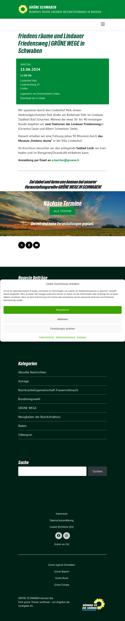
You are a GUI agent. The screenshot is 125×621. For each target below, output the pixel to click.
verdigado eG (25, 605)
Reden (22, 426)
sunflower (44, 602)
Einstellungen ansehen (62, 328)
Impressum (81, 337)
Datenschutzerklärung (65, 337)
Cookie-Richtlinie (46, 337)
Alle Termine (63, 211)
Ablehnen (62, 319)
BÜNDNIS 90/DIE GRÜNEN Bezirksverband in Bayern (65, 12)
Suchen (97, 471)
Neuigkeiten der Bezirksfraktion (39, 417)
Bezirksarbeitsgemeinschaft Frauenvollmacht (48, 390)
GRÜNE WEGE (27, 408)
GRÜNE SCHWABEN (42, 7)
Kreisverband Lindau (48, 93)
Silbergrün (25, 435)
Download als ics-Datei (32, 98)
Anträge (23, 381)
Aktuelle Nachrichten (32, 372)
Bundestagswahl (29, 399)
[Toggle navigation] (103, 24)
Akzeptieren (62, 309)
